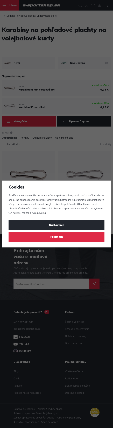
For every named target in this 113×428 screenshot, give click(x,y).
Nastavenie (56, 225)
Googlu (48, 204)
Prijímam (56, 237)
